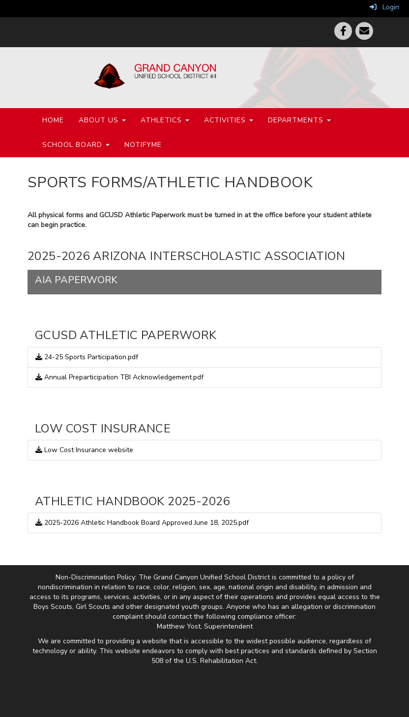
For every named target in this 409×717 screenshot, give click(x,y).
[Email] (364, 31)
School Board (76, 144)
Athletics (165, 120)
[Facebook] (343, 31)
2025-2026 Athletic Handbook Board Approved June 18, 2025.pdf (142, 522)
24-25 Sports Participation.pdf (86, 357)
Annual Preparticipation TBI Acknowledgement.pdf (119, 377)
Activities (228, 120)
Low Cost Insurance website (84, 450)
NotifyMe (143, 144)
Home (53, 120)
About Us (102, 120)
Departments (299, 120)
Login (384, 7)
